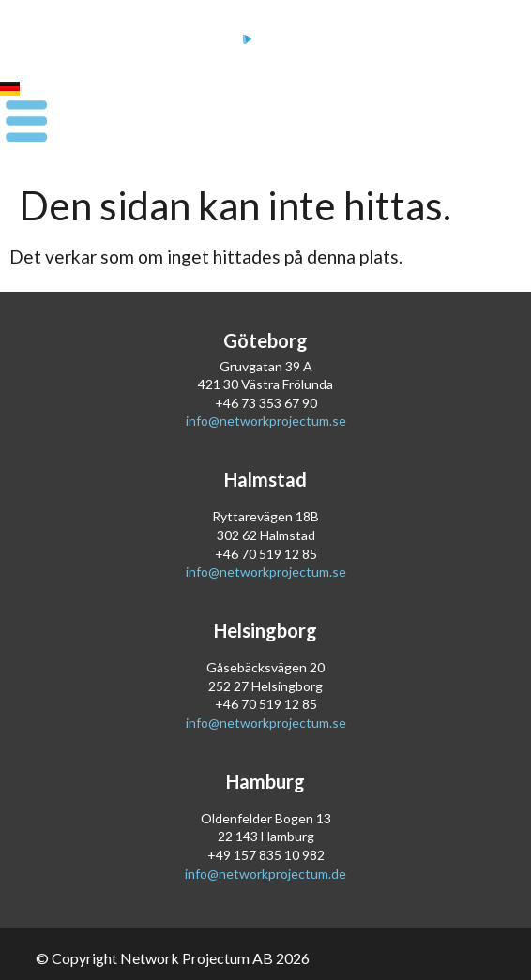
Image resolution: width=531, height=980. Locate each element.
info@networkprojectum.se (266, 421)
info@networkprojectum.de (265, 874)
